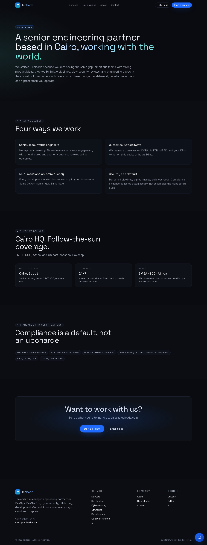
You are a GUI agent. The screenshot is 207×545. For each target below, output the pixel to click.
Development (98, 514)
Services (73, 5)
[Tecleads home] (24, 5)
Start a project (182, 5)
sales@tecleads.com (26, 522)
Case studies (89, 5)
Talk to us (162, 5)
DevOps (95, 496)
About (103, 5)
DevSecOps (97, 501)
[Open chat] (199, 537)
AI (92, 523)
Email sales (116, 428)
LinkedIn (172, 496)
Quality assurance (100, 518)
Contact (115, 5)
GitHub (171, 501)
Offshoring (96, 509)
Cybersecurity (98, 505)
